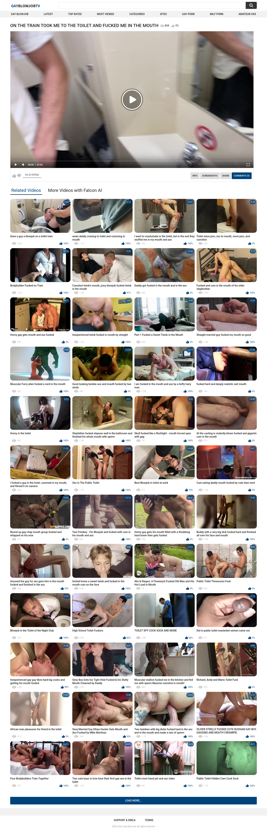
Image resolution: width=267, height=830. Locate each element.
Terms (149, 820)
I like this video (14, 176)
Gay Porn (188, 14)
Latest (48, 14)
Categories (137, 14)
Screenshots (209, 175)
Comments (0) (242, 175)
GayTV (25, 5)
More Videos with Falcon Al (75, 190)
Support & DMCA (124, 820)
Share (225, 175)
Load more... (133, 800)
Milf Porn (216, 14)
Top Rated (75, 14)
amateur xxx (247, 14)
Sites (163, 14)
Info (194, 175)
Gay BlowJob (19, 14)
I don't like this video (19, 176)
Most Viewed (105, 14)
